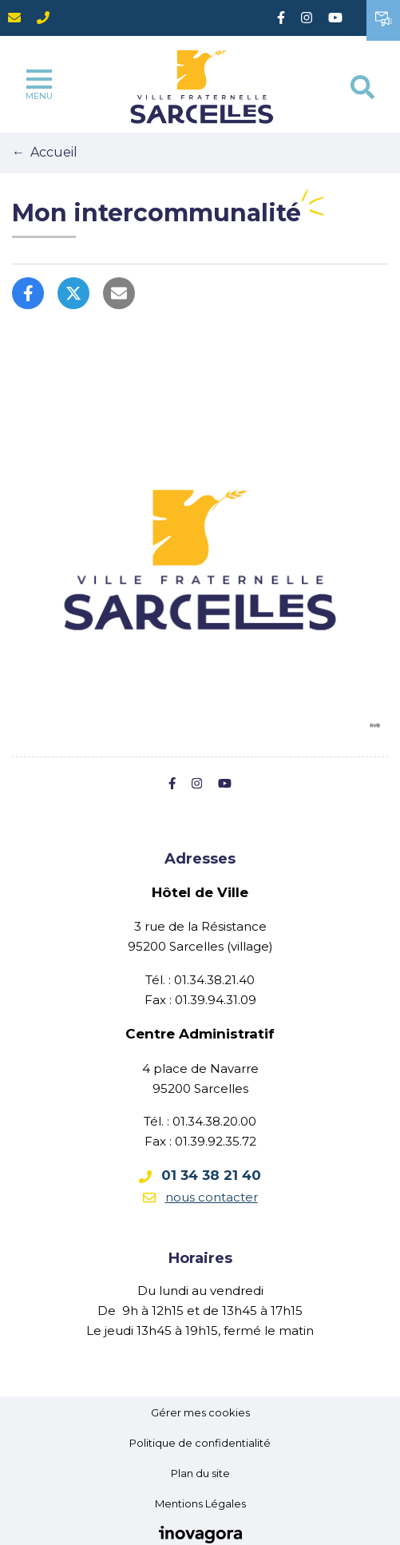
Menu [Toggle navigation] (39, 85)
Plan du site (200, 1473)
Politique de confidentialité (200, 1442)
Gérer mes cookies (200, 1412)
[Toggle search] (362, 87)
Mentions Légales (200, 1503)
